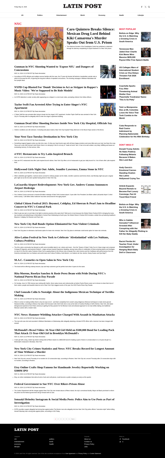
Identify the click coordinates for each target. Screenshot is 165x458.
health (51, 444)
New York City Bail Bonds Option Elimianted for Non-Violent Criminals (56, 223)
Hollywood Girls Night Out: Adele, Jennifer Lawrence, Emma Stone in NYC (59, 169)
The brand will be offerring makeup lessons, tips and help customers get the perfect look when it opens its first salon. (49, 266)
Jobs (86, 447)
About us (87, 439)
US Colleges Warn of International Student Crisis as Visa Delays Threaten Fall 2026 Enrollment (129, 73)
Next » (73, 419)
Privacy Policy (89, 444)
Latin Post (82, 6)
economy (17, 444)
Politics (40, 15)
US (22, 15)
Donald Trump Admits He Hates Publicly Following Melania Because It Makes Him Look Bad (129, 154)
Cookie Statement (95, 453)
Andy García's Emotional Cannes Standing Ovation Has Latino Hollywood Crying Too (129, 173)
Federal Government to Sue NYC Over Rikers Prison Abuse (49, 383)
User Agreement (70, 453)
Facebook (125, 439)
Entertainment (61, 15)
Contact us (88, 441)
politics (51, 439)
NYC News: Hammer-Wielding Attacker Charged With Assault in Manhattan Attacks (64, 314)
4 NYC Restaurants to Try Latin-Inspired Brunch (43, 153)
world (51, 441)
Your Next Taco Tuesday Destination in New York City (46, 136)
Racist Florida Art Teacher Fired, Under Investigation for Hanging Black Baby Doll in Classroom (129, 247)
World (82, 15)
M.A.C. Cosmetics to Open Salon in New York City (44, 259)
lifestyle (17, 447)
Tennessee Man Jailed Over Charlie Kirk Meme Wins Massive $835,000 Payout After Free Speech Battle (134, 54)
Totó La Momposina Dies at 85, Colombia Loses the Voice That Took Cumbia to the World (129, 112)
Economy (102, 15)
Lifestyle (141, 15)
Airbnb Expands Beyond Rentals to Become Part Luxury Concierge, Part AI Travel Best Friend (128, 191)
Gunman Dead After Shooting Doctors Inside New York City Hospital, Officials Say (63, 123)
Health (121, 15)
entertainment (19, 441)
